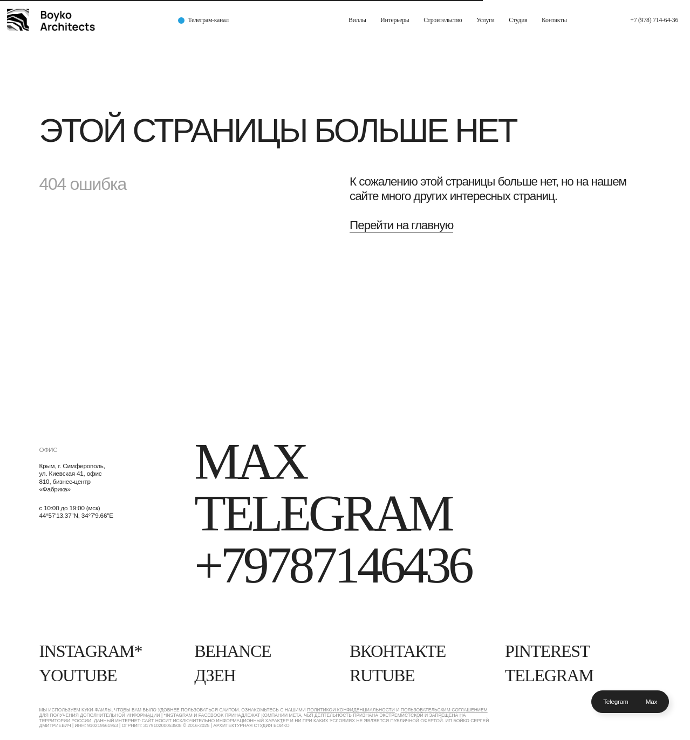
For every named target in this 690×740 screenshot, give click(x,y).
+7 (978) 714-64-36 (654, 20)
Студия (518, 20)
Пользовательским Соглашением (444, 709)
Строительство (442, 20)
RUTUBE (382, 675)
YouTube (78, 675)
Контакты (554, 20)
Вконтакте (398, 651)
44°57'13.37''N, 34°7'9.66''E (76, 515)
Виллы (357, 20)
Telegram (615, 701)
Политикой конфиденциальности (351, 709)
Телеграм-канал (208, 20)
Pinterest (547, 651)
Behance (232, 651)
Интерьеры (394, 20)
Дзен (214, 675)
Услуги (485, 20)
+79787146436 (332, 565)
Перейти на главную (401, 225)
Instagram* (90, 651)
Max (652, 701)
